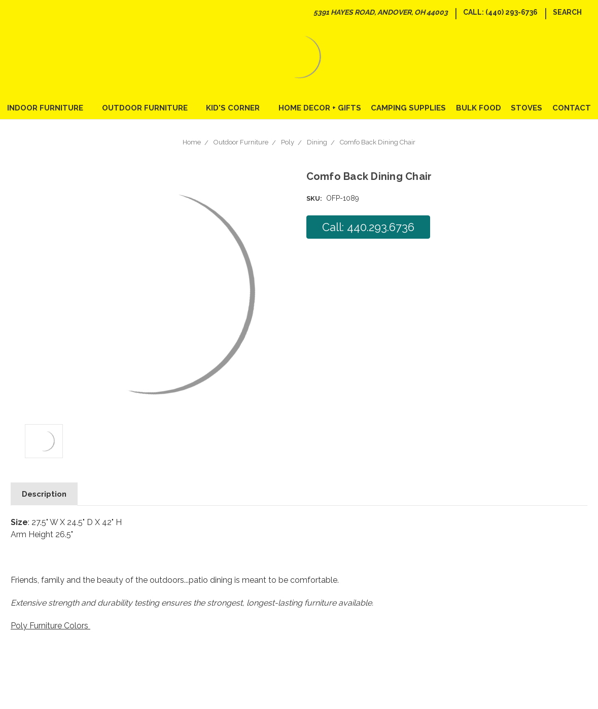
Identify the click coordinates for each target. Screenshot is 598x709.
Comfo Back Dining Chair (377, 142)
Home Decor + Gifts (319, 108)
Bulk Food (478, 108)
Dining (317, 142)
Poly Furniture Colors (50, 625)
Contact (571, 108)
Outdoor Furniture (149, 108)
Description (44, 494)
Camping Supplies (408, 108)
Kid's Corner (237, 108)
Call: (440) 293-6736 (500, 12)
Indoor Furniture (49, 108)
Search (567, 12)
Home (192, 142)
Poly (287, 142)
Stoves (526, 108)
